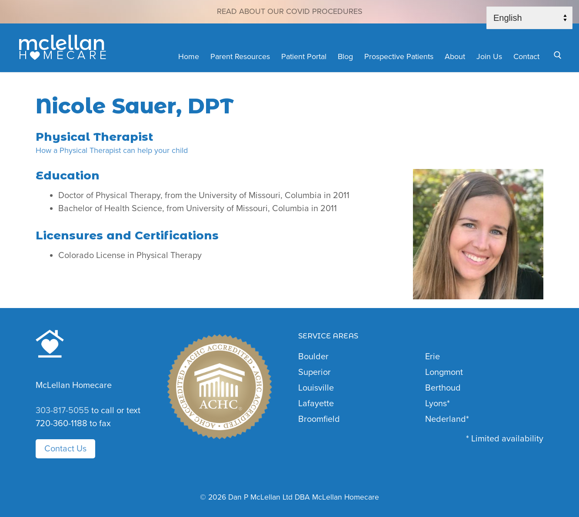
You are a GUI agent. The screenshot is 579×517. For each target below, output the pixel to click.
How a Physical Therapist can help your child (112, 150)
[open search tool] (558, 55)
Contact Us (65, 449)
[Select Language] (529, 18)
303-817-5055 (62, 410)
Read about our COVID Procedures (290, 11)
